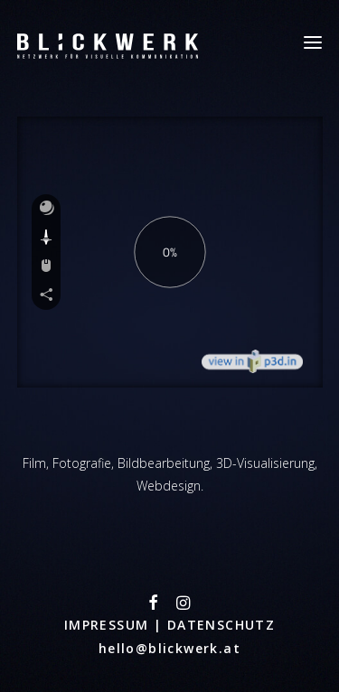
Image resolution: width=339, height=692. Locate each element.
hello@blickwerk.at (169, 648)
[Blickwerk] (107, 42)
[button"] (153, 604)
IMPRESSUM (109, 624)
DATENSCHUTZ (221, 624)
